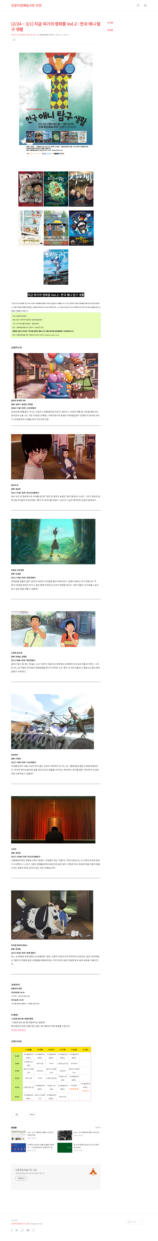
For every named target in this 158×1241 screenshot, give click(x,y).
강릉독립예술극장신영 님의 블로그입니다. (30, 1173)
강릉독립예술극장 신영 (26, 5)
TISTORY (14, 1220)
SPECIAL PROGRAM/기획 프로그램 (23, 34)
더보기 (98, 1127)
